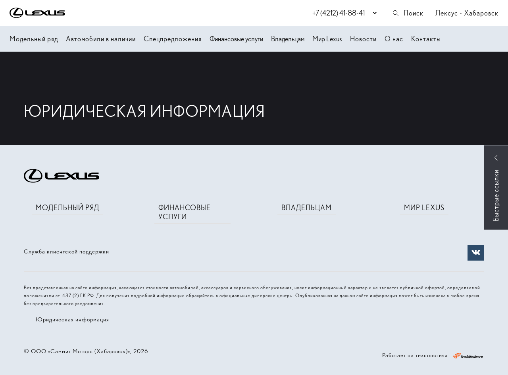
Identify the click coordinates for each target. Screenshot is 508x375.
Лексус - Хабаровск (466, 13)
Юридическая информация (72, 319)
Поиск (407, 13)
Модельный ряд (34, 39)
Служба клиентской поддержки (66, 251)
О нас (394, 39)
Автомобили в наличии (101, 39)
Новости (363, 39)
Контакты (426, 39)
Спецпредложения (173, 39)
